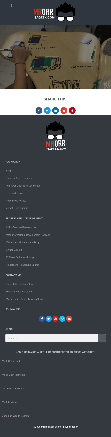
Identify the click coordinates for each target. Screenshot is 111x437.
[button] (11, 5)
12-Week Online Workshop (20, 257)
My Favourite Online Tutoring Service (25, 299)
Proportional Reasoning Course (22, 264)
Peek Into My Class (16, 200)
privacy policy (70, 426)
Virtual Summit (14, 249)
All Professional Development (21, 227)
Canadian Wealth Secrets (15, 415)
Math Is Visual (9, 402)
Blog (8, 170)
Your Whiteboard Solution (19, 291)
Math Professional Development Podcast (28, 235)
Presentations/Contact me (20, 284)
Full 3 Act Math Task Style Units (23, 185)
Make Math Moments (13, 374)
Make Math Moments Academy (22, 242)
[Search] (102, 338)
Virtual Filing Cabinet (17, 208)
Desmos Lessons (15, 193)
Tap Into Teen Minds (13, 388)
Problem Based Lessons (19, 178)
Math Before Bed (11, 361)
